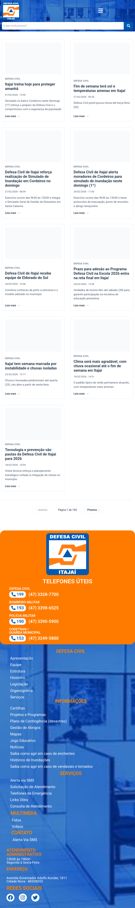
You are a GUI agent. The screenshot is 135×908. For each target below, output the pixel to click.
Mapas (15, 734)
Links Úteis (19, 800)
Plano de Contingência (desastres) (38, 721)
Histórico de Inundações (30, 760)
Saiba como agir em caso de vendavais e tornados (51, 766)
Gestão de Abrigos (25, 727)
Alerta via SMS (22, 780)
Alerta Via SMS (25, 840)
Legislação (19, 684)
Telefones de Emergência (31, 793)
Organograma (21, 690)
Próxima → (93, 509)
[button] (100, 11)
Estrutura (17, 671)
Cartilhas (17, 708)
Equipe (15, 664)
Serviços (17, 697)
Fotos (16, 820)
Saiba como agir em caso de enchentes (42, 753)
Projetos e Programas (28, 714)
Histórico (17, 677)
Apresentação (21, 658)
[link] (33, 80)
